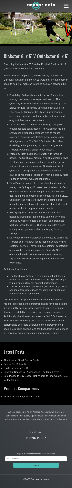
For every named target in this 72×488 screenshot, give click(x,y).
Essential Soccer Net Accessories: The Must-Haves (31, 372)
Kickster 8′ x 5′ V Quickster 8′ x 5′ (22, 396)
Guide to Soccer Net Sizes (18, 368)
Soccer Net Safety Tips (16, 364)
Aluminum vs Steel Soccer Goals (21, 360)
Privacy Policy (36, 438)
